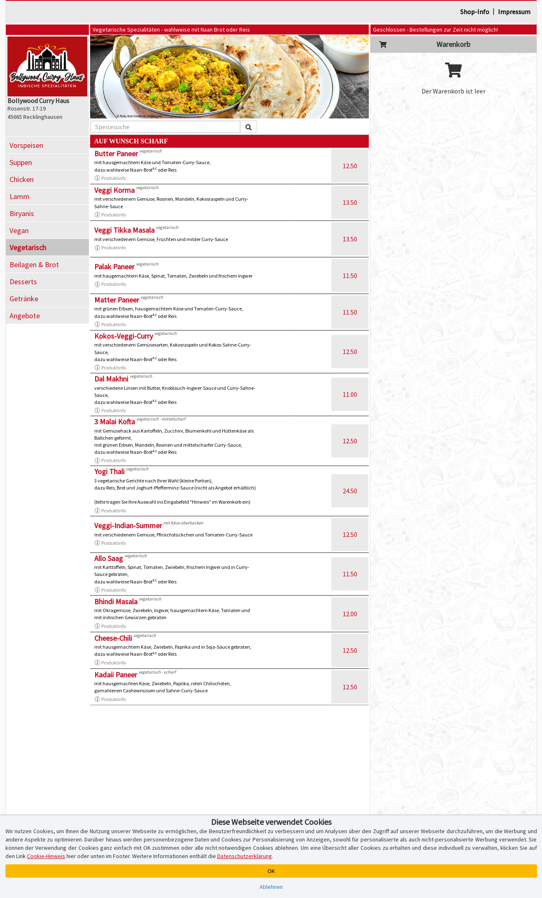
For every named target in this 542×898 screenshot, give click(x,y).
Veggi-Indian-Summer (128, 525)
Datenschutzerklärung (244, 856)
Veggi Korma (114, 190)
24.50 (350, 491)
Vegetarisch (28, 247)
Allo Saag (108, 558)
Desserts (23, 281)
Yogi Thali (109, 471)
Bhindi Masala (115, 601)
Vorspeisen (26, 145)
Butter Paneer (116, 153)
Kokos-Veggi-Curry (123, 336)
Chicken (22, 179)
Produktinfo (110, 178)
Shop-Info (474, 11)
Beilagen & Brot (34, 264)
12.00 (350, 614)
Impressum (514, 11)
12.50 (350, 166)
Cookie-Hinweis (46, 856)
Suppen (21, 162)
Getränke (24, 298)
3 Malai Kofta (114, 421)
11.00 (350, 394)
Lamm (19, 196)
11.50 (350, 275)
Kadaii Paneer (115, 674)
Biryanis (22, 213)
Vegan (19, 230)
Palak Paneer (114, 266)
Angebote (25, 315)
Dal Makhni (111, 379)
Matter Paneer (116, 300)
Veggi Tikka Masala (124, 230)
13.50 (350, 202)
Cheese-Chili (113, 638)
